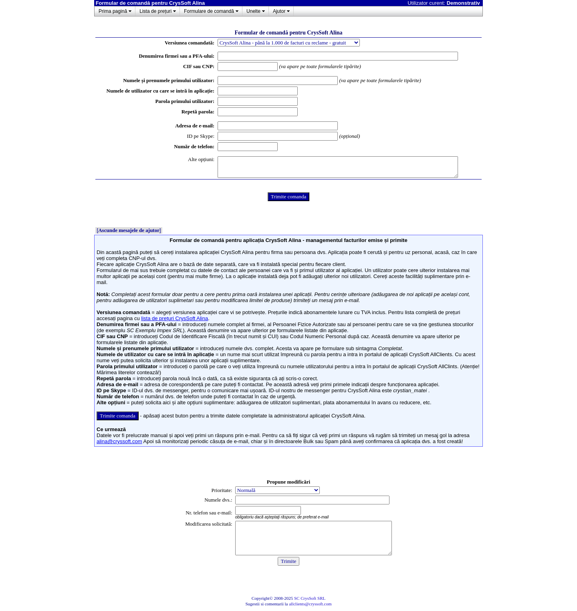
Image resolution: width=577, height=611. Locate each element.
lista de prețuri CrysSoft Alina (174, 318)
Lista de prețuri (155, 11)
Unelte (253, 11)
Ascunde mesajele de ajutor (128, 230)
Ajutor (279, 11)
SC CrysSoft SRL (309, 598)
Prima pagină (113, 11)
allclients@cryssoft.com (310, 603)
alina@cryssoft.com (119, 441)
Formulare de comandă (209, 11)
